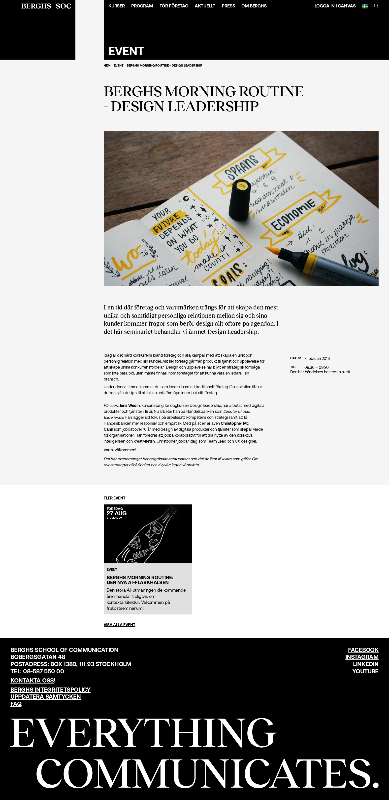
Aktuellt (205, 5)
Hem (107, 65)
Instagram (362, 656)
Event (119, 65)
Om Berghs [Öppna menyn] (253, 5)
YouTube (365, 671)
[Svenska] (365, 6)
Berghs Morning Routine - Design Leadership (164, 65)
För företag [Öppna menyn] (174, 5)
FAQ (15, 703)
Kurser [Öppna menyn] (116, 5)
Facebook (363, 650)
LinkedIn (366, 664)
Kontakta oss (32, 680)
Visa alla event (119, 624)
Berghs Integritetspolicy (50, 689)
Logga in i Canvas (335, 5)
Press (228, 5)
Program (142, 5)
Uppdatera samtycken (45, 696)
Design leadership (205, 405)
